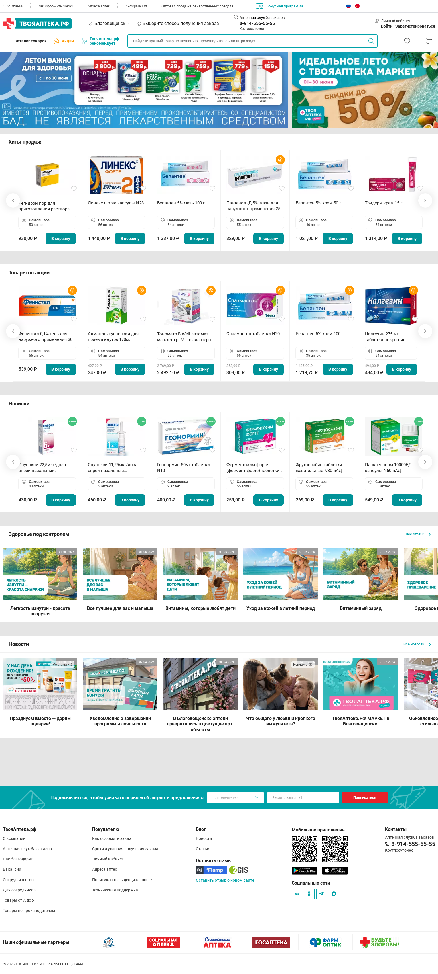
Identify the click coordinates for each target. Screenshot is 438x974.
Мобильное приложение (318, 830)
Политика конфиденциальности (122, 879)
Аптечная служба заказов (27, 848)
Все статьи (418, 534)
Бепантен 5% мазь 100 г (181, 203)
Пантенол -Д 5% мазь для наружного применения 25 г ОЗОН (254, 206)
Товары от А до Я (19, 900)
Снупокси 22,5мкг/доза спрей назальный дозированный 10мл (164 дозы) (44, 467)
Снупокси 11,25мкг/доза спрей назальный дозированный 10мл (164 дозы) (114, 467)
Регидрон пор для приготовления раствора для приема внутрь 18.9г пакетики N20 (44, 206)
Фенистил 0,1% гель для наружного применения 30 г (47, 336)
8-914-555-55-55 (257, 23)
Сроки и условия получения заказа (125, 848)
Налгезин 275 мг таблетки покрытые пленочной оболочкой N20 (388, 337)
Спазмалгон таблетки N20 (253, 333)
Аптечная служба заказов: (262, 17)
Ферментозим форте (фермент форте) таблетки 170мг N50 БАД (252, 467)
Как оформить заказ (55, 6)
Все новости (417, 644)
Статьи (202, 848)
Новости (204, 838)
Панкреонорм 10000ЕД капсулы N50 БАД (388, 467)
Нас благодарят (18, 859)
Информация (136, 6)
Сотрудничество (18, 879)
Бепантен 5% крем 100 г (319, 333)
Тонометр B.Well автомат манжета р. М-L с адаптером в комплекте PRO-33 (185, 337)
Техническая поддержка (115, 890)
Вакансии (12, 869)
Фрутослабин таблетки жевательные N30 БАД (319, 467)
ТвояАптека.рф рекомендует (100, 41)
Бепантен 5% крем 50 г (318, 203)
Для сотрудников (19, 890)
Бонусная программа (279, 6)
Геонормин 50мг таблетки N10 (183, 467)
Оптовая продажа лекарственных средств (197, 6)
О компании (13, 6)
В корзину (60, 238)
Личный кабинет (108, 859)
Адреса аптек (99, 6)
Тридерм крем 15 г (383, 203)
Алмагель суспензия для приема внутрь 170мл (113, 336)
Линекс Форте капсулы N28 (116, 203)
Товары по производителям (29, 910)
